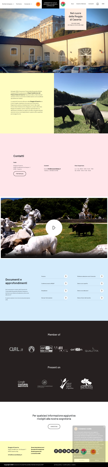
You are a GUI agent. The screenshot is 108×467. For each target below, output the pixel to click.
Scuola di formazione (37, 449)
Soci (72, 3)
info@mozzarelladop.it (54, 169)
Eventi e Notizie (81, 3)
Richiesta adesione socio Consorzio (86, 276)
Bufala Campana (7, 4)
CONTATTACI (54, 426)
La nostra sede (35, 453)
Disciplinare (44, 290)
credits (74, 464)
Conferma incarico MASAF (48, 283)
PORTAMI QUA (19, 173)
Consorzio (27, 4)
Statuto (43, 276)
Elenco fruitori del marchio (84, 298)
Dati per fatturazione (46, 298)
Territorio (19, 4)
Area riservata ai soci (37, 447)
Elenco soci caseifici (82, 283)
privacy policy (58, 464)
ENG (103, 3)
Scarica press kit (36, 451)
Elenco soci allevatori (82, 290)
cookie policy (66, 464)
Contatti (91, 3)
